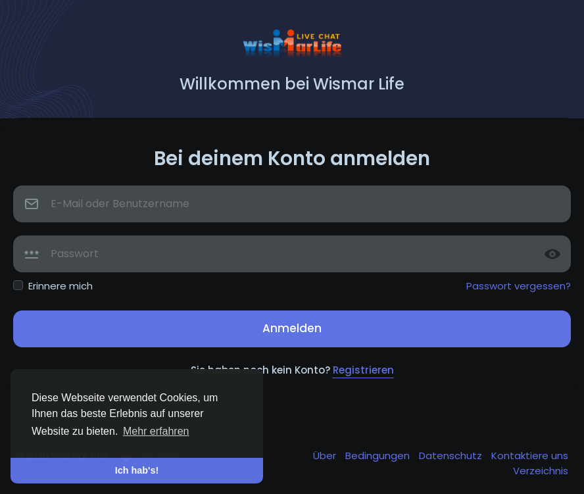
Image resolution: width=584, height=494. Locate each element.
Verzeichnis (540, 471)
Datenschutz (452, 455)
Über (326, 455)
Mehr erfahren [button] (156, 431)
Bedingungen (378, 455)
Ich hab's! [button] (137, 470)
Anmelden (292, 328)
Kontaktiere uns (529, 455)
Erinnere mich (60, 286)
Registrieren (363, 370)
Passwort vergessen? (518, 286)
